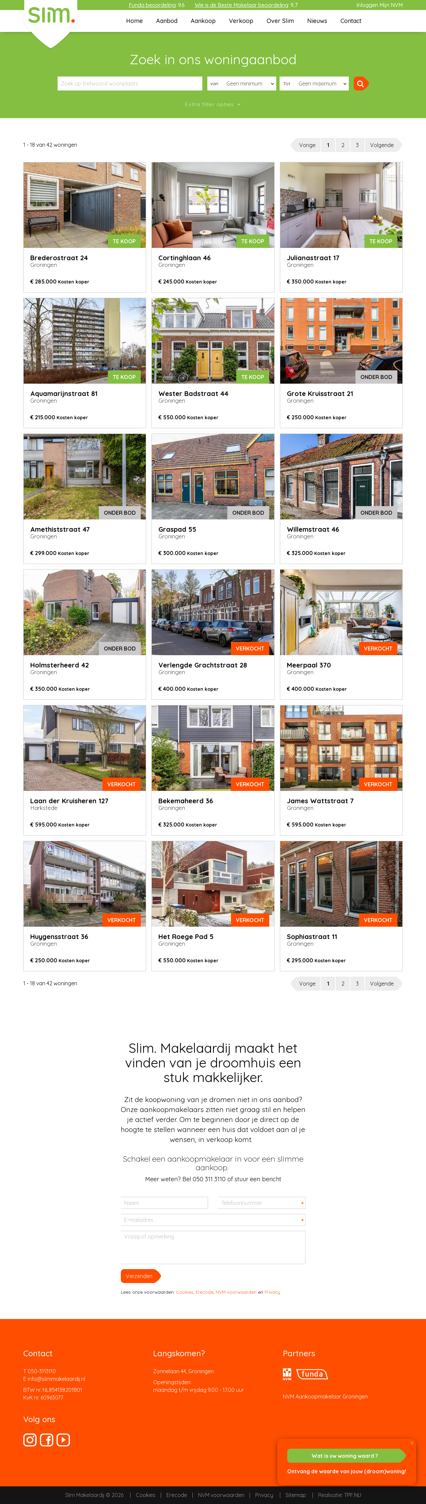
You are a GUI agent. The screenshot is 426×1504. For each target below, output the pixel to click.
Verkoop (241, 21)
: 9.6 (157, 5)
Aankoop (203, 21)
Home (134, 21)
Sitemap (296, 1495)
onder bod (376, 377)
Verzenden (139, 1276)
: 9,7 (246, 5)
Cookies (184, 1292)
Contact (350, 21)
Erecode (204, 1292)
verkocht (250, 648)
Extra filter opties (210, 104)
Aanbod (166, 21)
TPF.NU (352, 1495)
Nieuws (317, 21)
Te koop (124, 241)
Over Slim (280, 21)
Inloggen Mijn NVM (379, 5)
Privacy (272, 1292)
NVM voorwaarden (236, 1292)
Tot (286, 84)
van (214, 84)
